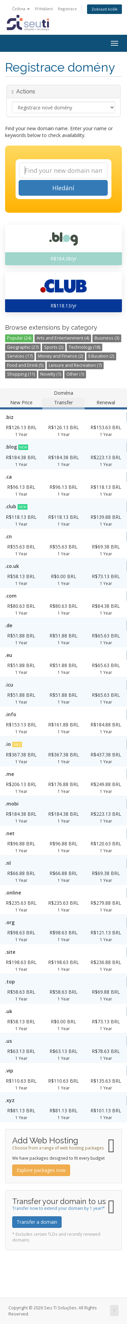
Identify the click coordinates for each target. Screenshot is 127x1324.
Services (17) (20, 356)
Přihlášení (44, 8)
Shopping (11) (21, 374)
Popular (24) (19, 338)
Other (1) (75, 374)
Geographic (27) (23, 347)
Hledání (63, 188)
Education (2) (101, 356)
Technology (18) (84, 347)
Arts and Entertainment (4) (63, 338)
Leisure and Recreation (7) (75, 365)
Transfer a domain (37, 1222)
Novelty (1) (50, 374)
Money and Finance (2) (60, 356)
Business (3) (106, 338)
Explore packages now (41, 1170)
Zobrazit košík (104, 9)
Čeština (21, 8)
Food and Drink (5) (25, 365)
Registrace (67, 8)
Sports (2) (53, 347)
